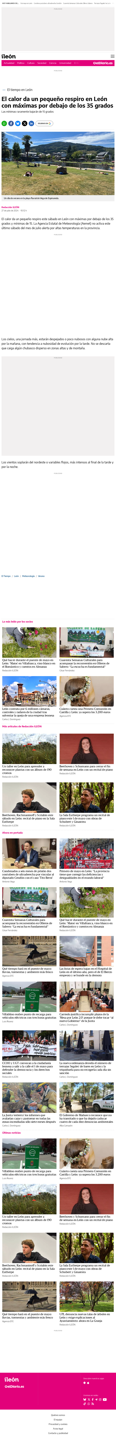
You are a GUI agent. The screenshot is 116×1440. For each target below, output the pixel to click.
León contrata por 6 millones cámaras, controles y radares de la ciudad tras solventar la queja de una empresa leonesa (28, 712)
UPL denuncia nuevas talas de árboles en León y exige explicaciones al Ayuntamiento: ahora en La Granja (85, 1317)
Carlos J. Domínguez (11, 719)
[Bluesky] (18, 123)
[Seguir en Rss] (93, 1403)
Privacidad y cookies (58, 1424)
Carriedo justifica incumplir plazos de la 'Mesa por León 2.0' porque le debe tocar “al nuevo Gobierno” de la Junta (87, 1018)
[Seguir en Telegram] (96, 1399)
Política (20, 63)
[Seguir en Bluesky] (84, 1399)
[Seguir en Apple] (88, 1382)
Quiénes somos (58, 1415)
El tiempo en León (19, 90)
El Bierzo (78, 63)
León (16, 576)
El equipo (58, 1419)
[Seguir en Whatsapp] (89, 1403)
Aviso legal (58, 1428)
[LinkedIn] (31, 123)
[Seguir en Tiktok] (84, 1403)
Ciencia (52, 63)
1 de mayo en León (26, 3)
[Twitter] (24, 123)
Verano (41, 576)
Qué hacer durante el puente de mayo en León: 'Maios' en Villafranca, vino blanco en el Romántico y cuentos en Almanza (28, 663)
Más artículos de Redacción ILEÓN (22, 726)
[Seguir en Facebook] (92, 1399)
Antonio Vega (8, 881)
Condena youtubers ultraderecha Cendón (48, 3)
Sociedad (41, 63)
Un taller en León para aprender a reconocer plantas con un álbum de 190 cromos (27, 770)
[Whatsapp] (4, 123)
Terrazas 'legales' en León (102, 3)
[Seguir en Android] (84, 1382)
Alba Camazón (66, 1125)
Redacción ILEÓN (10, 207)
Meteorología (28, 576)
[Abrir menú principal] (112, 56)
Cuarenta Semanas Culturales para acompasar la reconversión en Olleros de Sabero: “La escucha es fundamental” (84, 663)
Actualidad (9, 63)
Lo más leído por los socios (17, 621)
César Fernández (67, 670)
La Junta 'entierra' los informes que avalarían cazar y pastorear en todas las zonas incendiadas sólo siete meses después (29, 1118)
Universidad (65, 63)
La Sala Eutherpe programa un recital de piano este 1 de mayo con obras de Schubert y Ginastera (85, 818)
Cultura (30, 63)
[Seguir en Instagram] (100, 1399)
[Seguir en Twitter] (89, 1399)
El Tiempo (6, 576)
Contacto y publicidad (58, 1433)
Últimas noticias (11, 1132)
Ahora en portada (12, 832)
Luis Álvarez (7, 1021)
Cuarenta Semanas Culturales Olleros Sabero (78, 3)
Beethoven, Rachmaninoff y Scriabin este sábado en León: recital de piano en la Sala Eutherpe (28, 818)
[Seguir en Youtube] (105, 1399)
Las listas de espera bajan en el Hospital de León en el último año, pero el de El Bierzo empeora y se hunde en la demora (86, 972)
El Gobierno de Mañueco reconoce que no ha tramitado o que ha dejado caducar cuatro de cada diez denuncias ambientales (86, 1118)
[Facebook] (11, 123)
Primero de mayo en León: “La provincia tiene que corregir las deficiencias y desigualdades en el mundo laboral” (84, 874)
